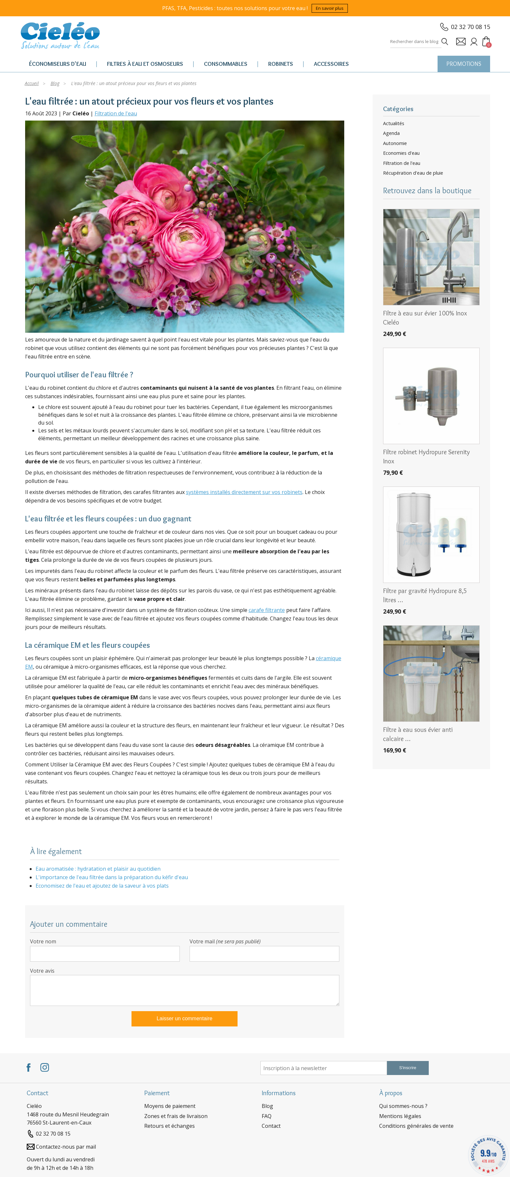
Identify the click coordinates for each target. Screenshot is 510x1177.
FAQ (266, 1116)
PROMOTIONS (463, 63)
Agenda (391, 133)
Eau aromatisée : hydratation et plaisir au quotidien (98, 868)
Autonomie (395, 143)
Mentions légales (400, 1116)
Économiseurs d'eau (57, 63)
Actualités (393, 123)
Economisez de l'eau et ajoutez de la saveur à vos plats (102, 885)
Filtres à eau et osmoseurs (145, 63)
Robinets (280, 63)
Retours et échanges (169, 1125)
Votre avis (42, 970)
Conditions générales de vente (416, 1125)
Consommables (225, 63)
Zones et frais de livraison (176, 1116)
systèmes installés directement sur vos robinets (244, 492)
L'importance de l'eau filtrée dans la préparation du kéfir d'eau (112, 877)
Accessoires (331, 63)
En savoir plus (330, 8)
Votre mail (225, 941)
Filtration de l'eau (116, 113)
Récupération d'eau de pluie (413, 173)
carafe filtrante (267, 610)
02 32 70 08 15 (470, 27)
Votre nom (43, 941)
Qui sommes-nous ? (403, 1106)
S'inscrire (407, 1067)
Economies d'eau (401, 153)
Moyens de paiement (169, 1106)
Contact (271, 1125)
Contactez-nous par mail (66, 1146)
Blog (267, 1106)
